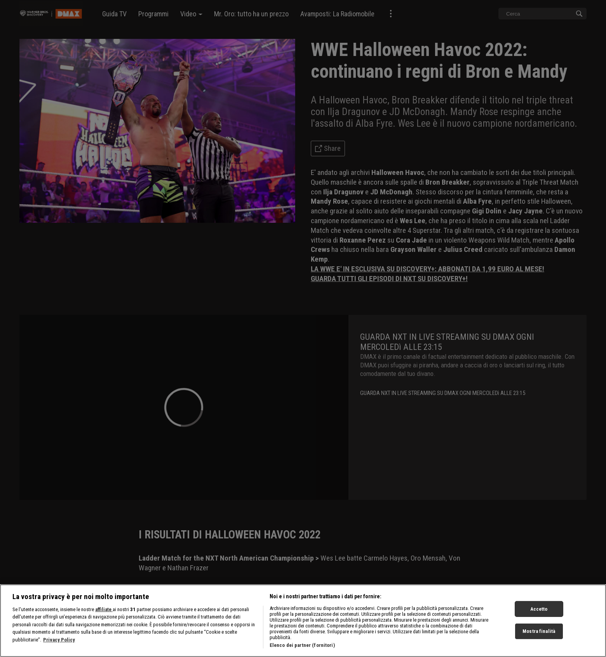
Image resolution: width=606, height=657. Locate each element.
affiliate (104, 613)
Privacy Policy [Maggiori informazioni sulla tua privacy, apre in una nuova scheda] (59, 643)
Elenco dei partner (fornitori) (302, 649)
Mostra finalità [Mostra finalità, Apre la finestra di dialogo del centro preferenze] (538, 635)
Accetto (539, 612)
